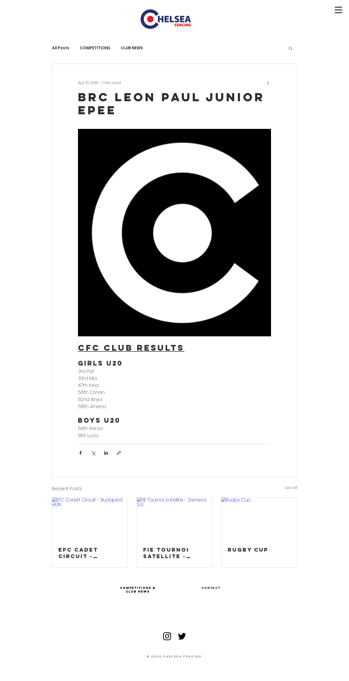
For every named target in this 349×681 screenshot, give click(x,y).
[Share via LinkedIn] (106, 452)
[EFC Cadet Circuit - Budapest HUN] (90, 519)
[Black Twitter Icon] (182, 636)
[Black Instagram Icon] (167, 636)
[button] (338, 10)
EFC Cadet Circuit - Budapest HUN (85, 552)
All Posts (60, 48)
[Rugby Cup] (259, 519)
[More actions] (268, 83)
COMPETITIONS (95, 48)
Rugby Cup (248, 549)
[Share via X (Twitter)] (93, 452)
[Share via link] (118, 452)
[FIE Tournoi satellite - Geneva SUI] (174, 519)
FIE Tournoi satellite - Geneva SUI (166, 552)
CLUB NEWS (132, 48)
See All (291, 487)
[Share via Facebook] (80, 452)
